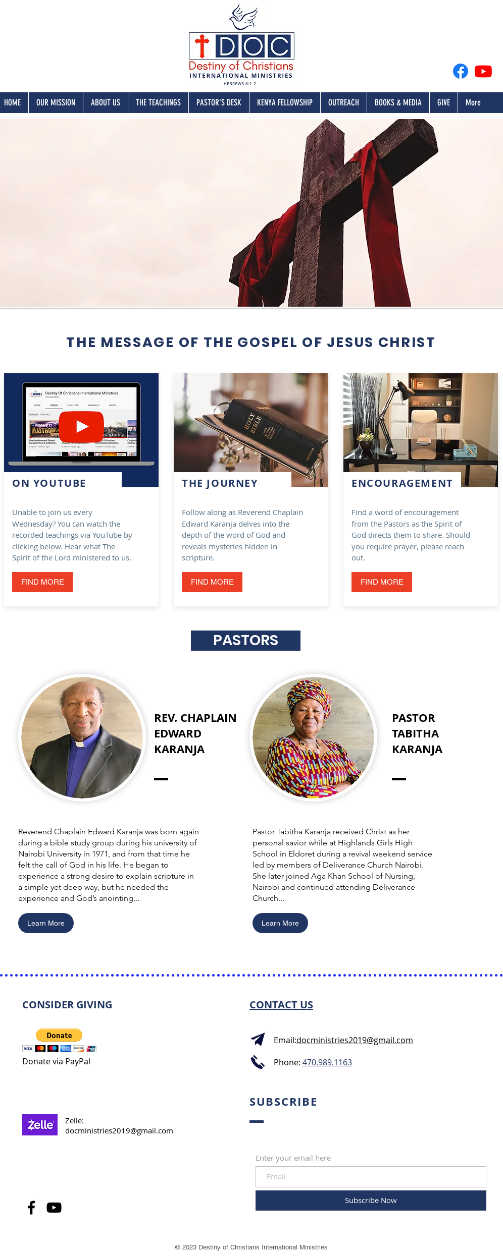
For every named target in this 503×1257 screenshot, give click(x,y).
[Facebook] (460, 71)
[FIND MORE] (42, 582)
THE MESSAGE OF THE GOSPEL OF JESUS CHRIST (251, 342)
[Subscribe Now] (371, 1200)
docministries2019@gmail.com (119, 1130)
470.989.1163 (327, 1062)
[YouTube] (54, 1207)
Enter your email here (293, 1158)
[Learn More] (46, 923)
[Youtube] (483, 71)
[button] (381, 582)
